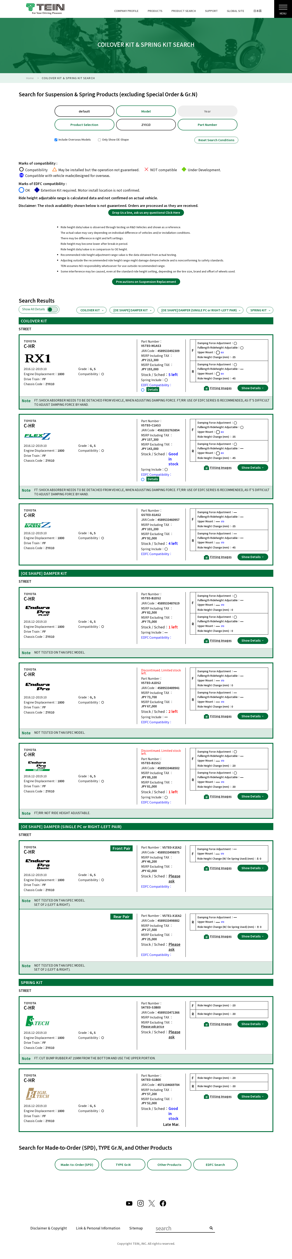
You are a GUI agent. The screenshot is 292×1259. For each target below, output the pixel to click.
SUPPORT (211, 11)
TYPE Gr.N (123, 1164)
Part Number (207, 124)
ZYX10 (146, 124)
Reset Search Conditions (216, 140)
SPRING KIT (260, 310)
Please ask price (152, 1027)
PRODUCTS (155, 11)
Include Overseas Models (73, 140)
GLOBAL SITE (235, 11)
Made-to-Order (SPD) (77, 1164)
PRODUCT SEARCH (183, 11)
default (84, 111)
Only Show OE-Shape (113, 140)
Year (207, 111)
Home (30, 78)
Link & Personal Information (98, 1228)
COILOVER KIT (92, 310)
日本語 (257, 11)
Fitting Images (218, 388)
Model (146, 111)
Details (153, 389)
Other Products (169, 1164)
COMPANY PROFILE (126, 11)
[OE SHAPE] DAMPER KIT (133, 310)
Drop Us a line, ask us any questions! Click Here (146, 213)
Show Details (252, 388)
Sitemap (136, 1228)
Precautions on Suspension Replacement (146, 282)
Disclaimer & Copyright (48, 1228)
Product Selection (84, 124)
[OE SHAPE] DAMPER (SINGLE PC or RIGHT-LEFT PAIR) (201, 310)
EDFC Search (215, 1164)
